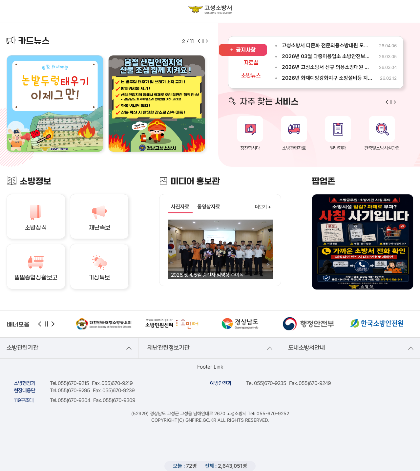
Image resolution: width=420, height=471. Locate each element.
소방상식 (36, 228)
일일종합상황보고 (35, 277)
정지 (46, 324)
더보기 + (263, 206)
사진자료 (180, 206)
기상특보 (99, 277)
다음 (53, 324)
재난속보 (99, 228)
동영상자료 (208, 206)
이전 (39, 324)
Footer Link (210, 367)
